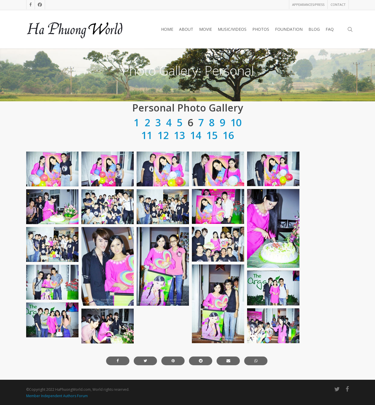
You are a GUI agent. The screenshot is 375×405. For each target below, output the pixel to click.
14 (195, 135)
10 (236, 122)
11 (146, 135)
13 (179, 135)
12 (163, 135)
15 (211, 135)
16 (228, 135)
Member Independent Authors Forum (57, 395)
